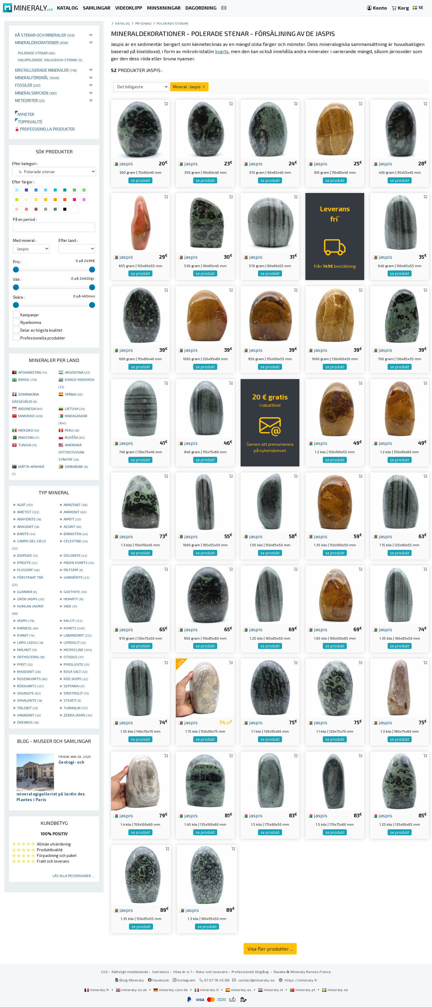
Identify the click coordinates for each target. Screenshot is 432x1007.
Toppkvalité (28, 121)
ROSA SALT (75, 671)
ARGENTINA (77, 372)
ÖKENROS (28, 722)
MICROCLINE (78, 649)
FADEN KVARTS (79, 562)
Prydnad (143, 23)
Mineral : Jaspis (189, 86)
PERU (72, 430)
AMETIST (28, 512)
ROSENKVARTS (32, 679)
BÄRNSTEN (76, 534)
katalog (122, 23)
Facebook (158, 980)
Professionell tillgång (251, 971)
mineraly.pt (303, 989)
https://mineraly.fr (301, 980)
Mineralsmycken (36, 92)
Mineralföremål (37, 77)
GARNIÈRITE (76, 577)
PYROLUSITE (76, 664)
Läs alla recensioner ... (73, 875)
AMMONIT (75, 512)
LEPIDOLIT (75, 642)
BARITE (26, 534)
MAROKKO (30, 416)
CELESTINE (76, 541)
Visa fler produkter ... (270, 948)
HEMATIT (73, 599)
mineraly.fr (97, 989)
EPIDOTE (27, 562)
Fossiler (27, 85)
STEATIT (72, 700)
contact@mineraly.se (256, 980)
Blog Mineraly (129, 980)
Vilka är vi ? (182, 971)
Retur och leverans (212, 971)
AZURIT (72, 526)
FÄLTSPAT (73, 570)
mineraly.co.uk (132, 989)
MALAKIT (27, 649)
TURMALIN (76, 708)
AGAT (25, 504)
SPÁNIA (73, 394)
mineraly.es (238, 989)
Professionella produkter (45, 128)
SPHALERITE (29, 700)
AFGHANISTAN (32, 372)
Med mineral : (25, 240)
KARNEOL (27, 628)
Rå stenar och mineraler (45, 35)
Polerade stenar (36, 53)
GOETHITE (75, 591)
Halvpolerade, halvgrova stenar (50, 60)
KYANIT (25, 635)
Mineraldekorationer (41, 42)
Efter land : (68, 240)
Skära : (19, 297)
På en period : (25, 219)
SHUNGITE (28, 693)
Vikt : (17, 279)
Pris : (17, 261)
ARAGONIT (28, 526)
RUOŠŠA (75, 437)
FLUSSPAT (28, 570)
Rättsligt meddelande (130, 971)
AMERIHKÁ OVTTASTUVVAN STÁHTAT (71, 452)
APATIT (72, 519)
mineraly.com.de (171, 989)
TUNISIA (27, 445)
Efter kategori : (25, 163)
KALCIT (73, 620)
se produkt (140, 180)
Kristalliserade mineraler (46, 70)
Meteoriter (30, 100)
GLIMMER (27, 591)
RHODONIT (29, 671)
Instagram (184, 980)
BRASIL (27, 379)
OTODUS (73, 657)
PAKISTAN (28, 437)
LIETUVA (75, 408)
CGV (104, 971)
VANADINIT (29, 715)
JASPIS (25, 620)
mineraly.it (207, 989)
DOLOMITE (75, 555)
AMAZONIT (75, 504)
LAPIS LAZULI (30, 642)
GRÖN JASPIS (30, 599)
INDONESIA (30, 408)
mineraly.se (335, 989)
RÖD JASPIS (76, 679)
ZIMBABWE (76, 466)
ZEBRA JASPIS (78, 715)
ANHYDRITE (29, 519)
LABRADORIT (78, 635)
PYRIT (24, 664)
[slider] (16, 270)
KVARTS (74, 628)
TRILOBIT (27, 708)
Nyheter (24, 114)
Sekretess (160, 971)
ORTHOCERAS (31, 657)
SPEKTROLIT (76, 693)
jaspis (123, 163)
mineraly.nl (271, 989)
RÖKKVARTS (30, 686)
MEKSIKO (28, 430)
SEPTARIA (74, 686)
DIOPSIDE (27, 555)
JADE (70, 606)
